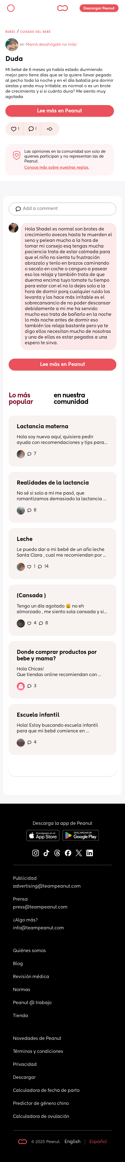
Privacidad (25, 1065)
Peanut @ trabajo (32, 1003)
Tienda (20, 1016)
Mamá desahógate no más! (51, 45)
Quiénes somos (29, 951)
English (72, 1142)
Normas (21, 990)
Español (98, 1142)
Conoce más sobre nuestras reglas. (56, 168)
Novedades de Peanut (37, 1039)
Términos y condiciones (38, 1052)
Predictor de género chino (41, 1104)
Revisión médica (31, 977)
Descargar (24, 1078)
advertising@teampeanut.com (47, 886)
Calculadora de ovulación (41, 1117)
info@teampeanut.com (38, 928)
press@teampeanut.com (40, 907)
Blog (18, 964)
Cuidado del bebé (35, 32)
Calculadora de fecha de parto (46, 1091)
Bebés (10, 32)
